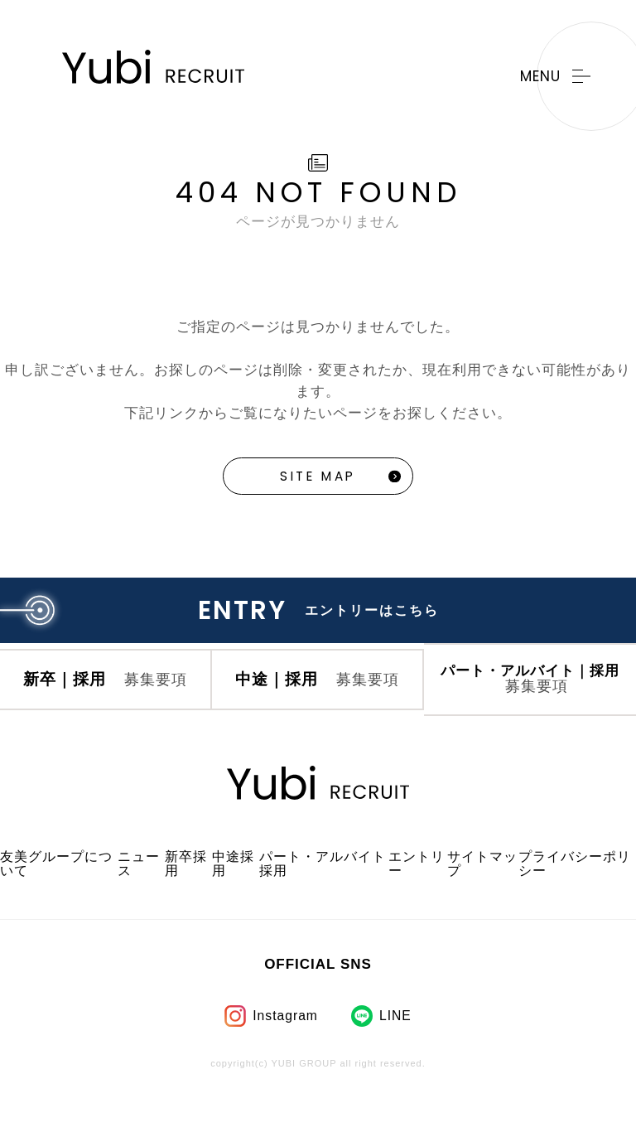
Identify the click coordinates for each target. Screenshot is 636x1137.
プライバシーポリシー (570, 893)
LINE (397, 1045)
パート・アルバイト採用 (318, 893)
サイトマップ (477, 893)
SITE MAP (318, 478)
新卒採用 (187, 893)
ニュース (140, 893)
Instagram (284, 1045)
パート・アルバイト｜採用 (530, 702)
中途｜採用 (317, 701)
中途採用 (234, 893)
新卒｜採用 (105, 701)
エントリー (410, 893)
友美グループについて (52, 893)
